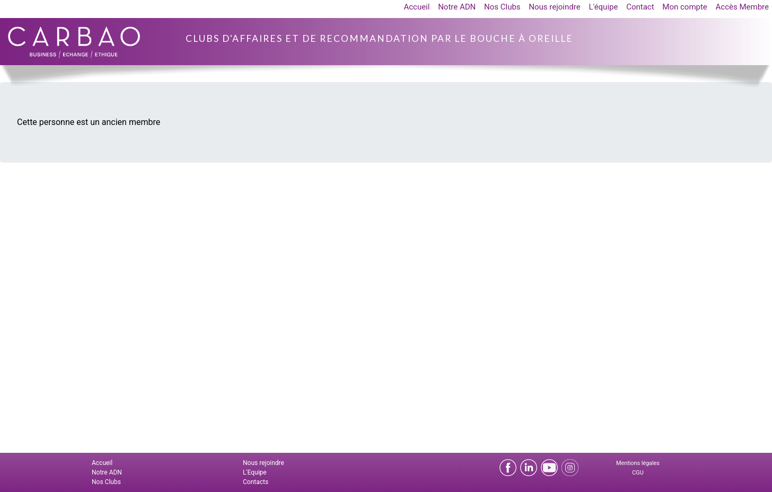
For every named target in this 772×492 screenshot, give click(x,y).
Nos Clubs (502, 7)
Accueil (416, 7)
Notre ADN (457, 7)
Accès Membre (742, 7)
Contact (640, 7)
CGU (637, 472)
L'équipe (603, 7)
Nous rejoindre (554, 7)
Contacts (255, 482)
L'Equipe (255, 472)
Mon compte (684, 7)
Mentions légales (638, 463)
